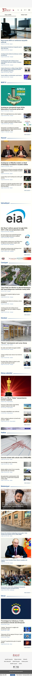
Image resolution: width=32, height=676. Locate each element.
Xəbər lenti (24, 14)
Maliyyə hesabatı (17, 659)
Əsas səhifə (8, 14)
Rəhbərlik (25, 659)
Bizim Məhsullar (7, 661)
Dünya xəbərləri (6, 373)
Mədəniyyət (5, 486)
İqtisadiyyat (5, 203)
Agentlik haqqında (8, 659)
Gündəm (4, 318)
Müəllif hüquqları (16, 661)
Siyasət (3, 138)
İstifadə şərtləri (25, 661)
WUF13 (3, 82)
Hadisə (3, 433)
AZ (24, 9)
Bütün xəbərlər (27, 134)
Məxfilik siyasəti (13, 663)
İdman (3, 596)
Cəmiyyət (4, 263)
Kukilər (20, 663)
